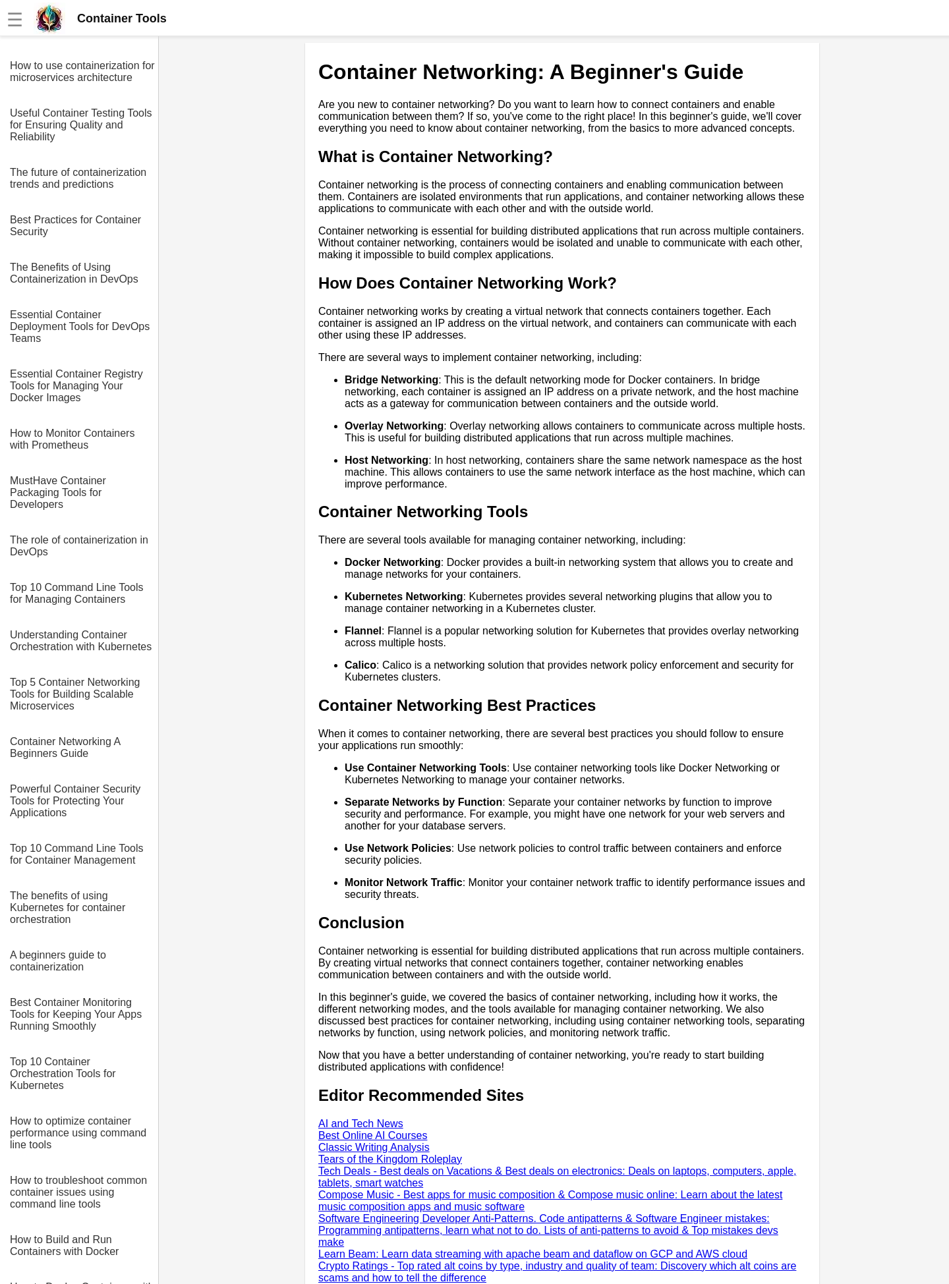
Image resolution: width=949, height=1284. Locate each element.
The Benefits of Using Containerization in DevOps (74, 273)
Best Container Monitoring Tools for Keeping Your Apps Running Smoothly (76, 1014)
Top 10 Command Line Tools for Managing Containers (77, 593)
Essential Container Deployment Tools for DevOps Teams (80, 326)
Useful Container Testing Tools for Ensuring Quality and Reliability (81, 124)
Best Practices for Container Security (75, 225)
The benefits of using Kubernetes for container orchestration (67, 907)
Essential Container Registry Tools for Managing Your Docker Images (76, 385)
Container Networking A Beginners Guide (65, 747)
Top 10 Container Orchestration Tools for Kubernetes (63, 1073)
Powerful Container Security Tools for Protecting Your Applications (75, 800)
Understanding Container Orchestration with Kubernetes (81, 640)
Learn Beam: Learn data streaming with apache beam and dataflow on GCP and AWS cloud (532, 1254)
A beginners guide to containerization (58, 960)
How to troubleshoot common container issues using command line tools (78, 1192)
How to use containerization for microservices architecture (82, 71)
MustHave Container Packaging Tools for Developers (58, 492)
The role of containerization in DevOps (79, 545)
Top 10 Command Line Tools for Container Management (77, 854)
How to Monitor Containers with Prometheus (72, 439)
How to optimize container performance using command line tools (78, 1132)
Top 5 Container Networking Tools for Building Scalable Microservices (75, 694)
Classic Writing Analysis (374, 1147)
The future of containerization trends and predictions (78, 178)
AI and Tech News (360, 1123)
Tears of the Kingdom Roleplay (390, 1159)
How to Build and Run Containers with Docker (64, 1245)
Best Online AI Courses (372, 1135)
